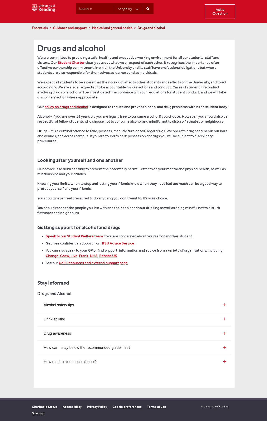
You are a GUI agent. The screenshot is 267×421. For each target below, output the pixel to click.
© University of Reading (214, 406)
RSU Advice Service (118, 243)
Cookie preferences (127, 407)
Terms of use (156, 407)
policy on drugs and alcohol (66, 107)
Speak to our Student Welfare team (74, 236)
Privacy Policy (97, 407)
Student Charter (71, 62)
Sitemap (38, 413)
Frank (83, 255)
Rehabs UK (108, 255)
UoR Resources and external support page (93, 263)
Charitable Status (44, 407)
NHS (94, 255)
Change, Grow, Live (61, 255)
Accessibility (72, 407)
